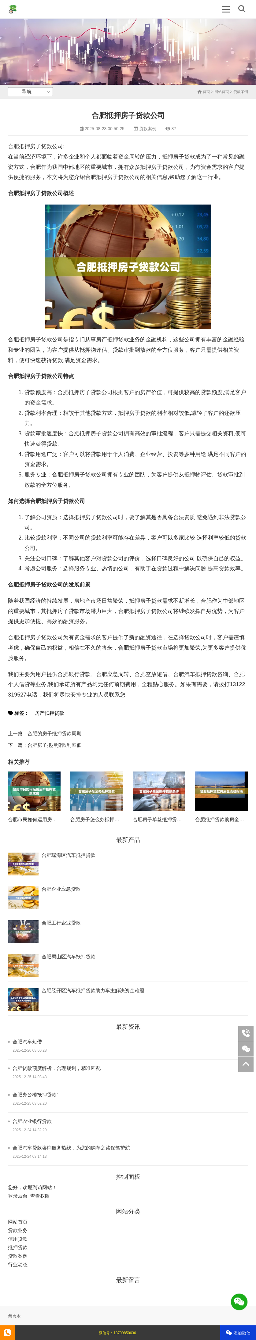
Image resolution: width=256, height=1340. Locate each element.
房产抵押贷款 (49, 713)
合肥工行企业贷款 (61, 922)
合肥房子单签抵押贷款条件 (162, 819)
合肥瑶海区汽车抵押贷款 (68, 855)
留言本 (14, 1316)
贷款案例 (240, 92)
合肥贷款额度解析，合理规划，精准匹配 (57, 1068)
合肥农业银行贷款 (32, 1121)
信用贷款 (18, 1239)
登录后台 (18, 1196)
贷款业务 (18, 1230)
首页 (204, 92)
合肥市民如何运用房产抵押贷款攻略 (47, 819)
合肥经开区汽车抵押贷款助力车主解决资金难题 (93, 990)
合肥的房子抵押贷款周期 (54, 733)
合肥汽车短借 (27, 1041)
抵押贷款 (18, 1247)
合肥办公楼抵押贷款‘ (35, 1094)
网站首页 (221, 92)
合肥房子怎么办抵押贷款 (97, 819)
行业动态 (18, 1264)
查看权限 (40, 1196)
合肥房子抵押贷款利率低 (54, 745)
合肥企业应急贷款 (61, 889)
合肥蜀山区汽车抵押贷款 (68, 956)
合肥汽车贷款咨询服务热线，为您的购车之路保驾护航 (71, 1147)
